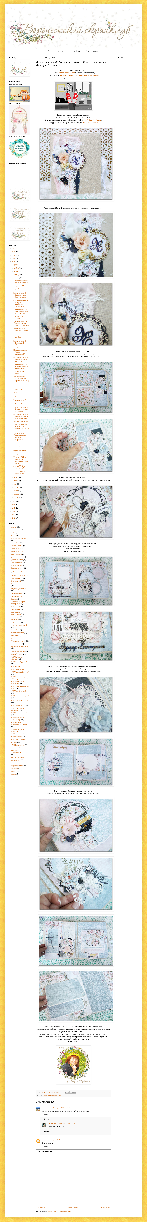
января (16, 497)
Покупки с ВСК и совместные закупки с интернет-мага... (21, 460)
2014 (14, 511)
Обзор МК (15, 630)
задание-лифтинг (17, 593)
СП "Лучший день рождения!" (17, 682)
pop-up (13, 774)
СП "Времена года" (18, 669)
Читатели (14, 768)
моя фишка (15, 620)
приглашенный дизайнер (20, 647)
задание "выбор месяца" (19, 571)
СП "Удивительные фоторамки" (18, 709)
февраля (17, 494)
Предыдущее (105, 1207)
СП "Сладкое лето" (18, 705)
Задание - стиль (16, 565)
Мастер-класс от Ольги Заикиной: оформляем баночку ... (21, 379)
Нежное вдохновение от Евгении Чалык (20, 282)
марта (16, 491)
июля (16, 477)
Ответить (45, 1114)
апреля (16, 487)
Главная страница (55, 51)
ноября (16, 268)
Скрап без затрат (17, 654)
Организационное (17, 633)
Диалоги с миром (17, 557)
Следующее (41, 1207)
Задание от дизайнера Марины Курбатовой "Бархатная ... (20, 303)
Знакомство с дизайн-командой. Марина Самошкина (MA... (20, 416)
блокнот (14, 535)
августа (16, 278)
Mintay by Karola (94, 120)
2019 (14, 258)
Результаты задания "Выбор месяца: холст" (20, 445)
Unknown (45, 1140)
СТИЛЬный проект (18, 745)
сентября (17, 275)
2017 (14, 501)
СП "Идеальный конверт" (20, 672)
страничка (15, 748)
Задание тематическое (19, 584)
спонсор (14, 742)
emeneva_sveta (47, 1108)
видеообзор (15, 543)
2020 (14, 255)
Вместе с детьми (17, 546)
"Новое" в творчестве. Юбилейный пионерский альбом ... (21, 427)
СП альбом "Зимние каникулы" (18, 730)
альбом (45, 1095)
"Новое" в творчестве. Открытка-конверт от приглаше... (21, 409)
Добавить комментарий (45, 1151)
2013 (14, 515)
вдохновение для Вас (54, 1095)
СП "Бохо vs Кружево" (19, 662)
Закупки (14, 599)
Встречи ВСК (16, 548)
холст (13, 763)
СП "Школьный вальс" (19, 713)
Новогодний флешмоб (19, 625)
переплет (14, 638)
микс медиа (15, 617)
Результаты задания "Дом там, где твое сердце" (20, 452)
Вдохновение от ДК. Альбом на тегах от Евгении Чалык (21, 402)
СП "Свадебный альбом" (20, 691)
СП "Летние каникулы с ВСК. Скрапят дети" (19, 678)
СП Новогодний (17, 737)
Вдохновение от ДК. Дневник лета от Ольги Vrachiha (20, 295)
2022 (14, 248)
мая (15, 484)
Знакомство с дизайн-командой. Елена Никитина (20, 359)
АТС (13, 533)
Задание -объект (17, 568)
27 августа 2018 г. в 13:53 (61, 1108)
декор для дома (16, 554)
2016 (14, 505)
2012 (14, 518)
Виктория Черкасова (66, 73)
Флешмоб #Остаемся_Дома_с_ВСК (20, 751)
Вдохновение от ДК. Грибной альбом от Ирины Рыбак (20, 366)
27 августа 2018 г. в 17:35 (66, 1123)
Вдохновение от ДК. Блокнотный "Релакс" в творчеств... (20, 344)
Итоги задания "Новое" (18, 317)
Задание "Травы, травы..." (19, 372)
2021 (14, 252)
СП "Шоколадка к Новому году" (17, 719)
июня (16, 481)
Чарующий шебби (17, 766)
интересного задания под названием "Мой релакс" (80, 75)
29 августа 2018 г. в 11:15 (57, 1140)
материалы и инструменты (16, 613)
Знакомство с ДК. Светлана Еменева (20, 330)
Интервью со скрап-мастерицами (18, 603)
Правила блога (74, 51)
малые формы (16, 606)
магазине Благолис (90, 123)
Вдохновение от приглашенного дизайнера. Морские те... (19, 436)
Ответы (46, 1119)
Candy (13, 771)
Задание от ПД (16, 578)
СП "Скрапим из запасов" (20, 700)
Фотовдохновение (17, 757)
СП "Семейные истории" (20, 696)
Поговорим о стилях (18, 641)
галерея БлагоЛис (17, 551)
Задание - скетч (16, 562)
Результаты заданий (18, 651)
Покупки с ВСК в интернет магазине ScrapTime (20, 288)
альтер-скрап (15, 530)
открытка (14, 635)
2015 (14, 508)
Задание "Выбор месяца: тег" (19, 467)
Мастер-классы (93, 51)
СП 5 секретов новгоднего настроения (19, 723)
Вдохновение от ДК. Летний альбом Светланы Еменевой (21, 323)
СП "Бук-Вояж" (16, 666)
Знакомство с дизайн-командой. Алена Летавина (20, 388)
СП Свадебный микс (18, 739)
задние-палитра (16, 596)
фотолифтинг (16, 760)
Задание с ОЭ (16, 581)
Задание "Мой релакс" (21, 421)
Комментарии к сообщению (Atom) (60, 1211)
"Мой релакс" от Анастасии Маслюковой (19, 395)
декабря (17, 265)
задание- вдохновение (19, 589)
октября (17, 271)
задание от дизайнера (18, 575)
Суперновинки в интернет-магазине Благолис (20, 336)
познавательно (16, 644)
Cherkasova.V (53, 1123)
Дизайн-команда (17, 560)
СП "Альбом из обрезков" (16, 658)
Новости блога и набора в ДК (19, 472)
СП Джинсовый (16, 734)
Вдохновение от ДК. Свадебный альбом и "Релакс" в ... (20, 311)
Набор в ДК (15, 622)
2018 (14, 262)
